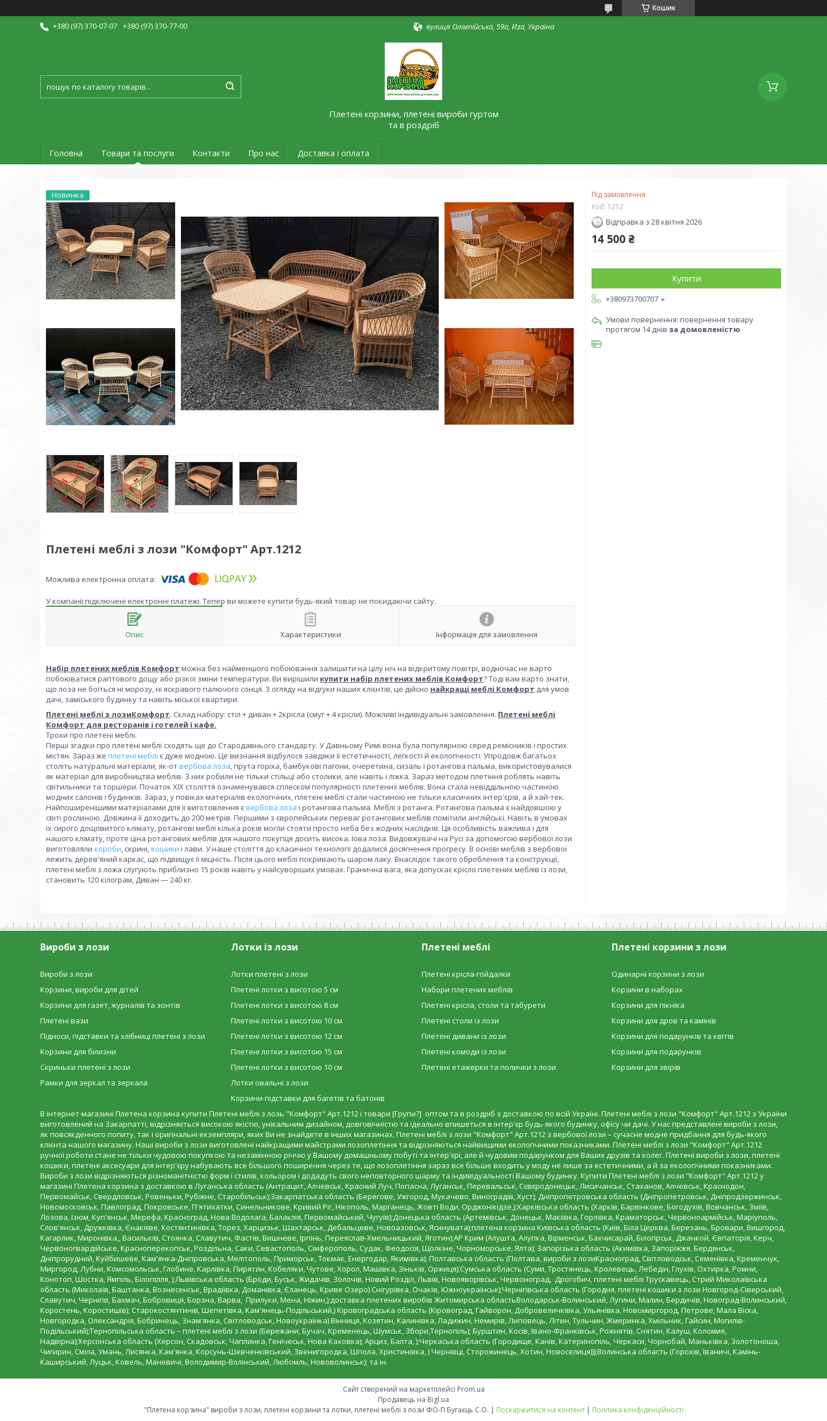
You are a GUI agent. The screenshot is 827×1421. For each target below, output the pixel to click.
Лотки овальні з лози (269, 1082)
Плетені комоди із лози (464, 1051)
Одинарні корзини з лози (658, 974)
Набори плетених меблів (467, 989)
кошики (165, 849)
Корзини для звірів (646, 1067)
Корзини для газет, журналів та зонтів (110, 1005)
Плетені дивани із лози (464, 1036)
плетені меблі (133, 755)
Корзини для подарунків (656, 1051)
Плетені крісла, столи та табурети (484, 1005)
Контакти (211, 153)
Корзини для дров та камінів (664, 1020)
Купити (686, 278)
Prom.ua (471, 1389)
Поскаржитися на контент (540, 1410)
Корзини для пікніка (648, 1005)
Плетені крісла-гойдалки (466, 974)
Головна (66, 153)
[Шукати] (229, 86)
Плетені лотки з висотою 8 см (284, 1005)
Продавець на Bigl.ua (413, 1399)
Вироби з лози (66, 974)
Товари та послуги (137, 153)
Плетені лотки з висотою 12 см (286, 1036)
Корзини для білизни (78, 1051)
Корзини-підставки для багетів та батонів (308, 1098)
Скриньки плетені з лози (85, 1067)
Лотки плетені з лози (269, 974)
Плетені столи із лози (460, 1020)
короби (107, 849)
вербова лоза (204, 766)
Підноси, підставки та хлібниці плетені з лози (122, 1036)
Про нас (263, 153)
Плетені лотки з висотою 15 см (286, 1051)
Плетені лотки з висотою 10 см (286, 1020)
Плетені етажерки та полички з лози (489, 1067)
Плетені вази (64, 1020)
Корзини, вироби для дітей (89, 989)
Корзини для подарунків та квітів (673, 1036)
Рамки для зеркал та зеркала (94, 1082)
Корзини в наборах (647, 989)
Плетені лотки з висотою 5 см (284, 989)
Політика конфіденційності (637, 1410)
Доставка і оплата (333, 153)
